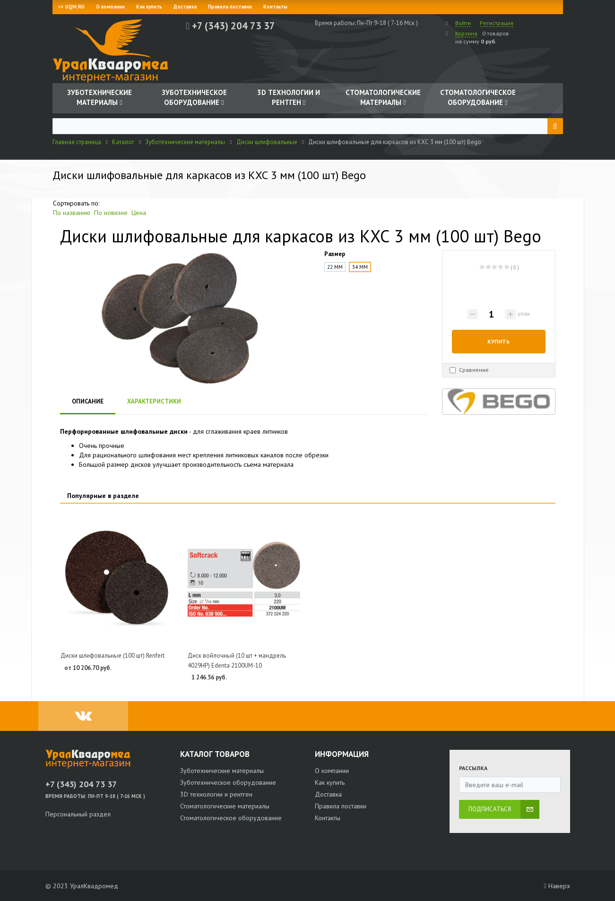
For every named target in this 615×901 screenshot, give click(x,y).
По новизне (111, 212)
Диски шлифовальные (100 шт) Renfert (113, 656)
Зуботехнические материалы (222, 770)
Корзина (466, 33)
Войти (463, 22)
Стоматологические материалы (224, 806)
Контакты (275, 6)
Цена (138, 212)
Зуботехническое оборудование (228, 782)
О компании (110, 6)
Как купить (149, 6)
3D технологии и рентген (216, 794)
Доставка (185, 6)
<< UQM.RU (71, 6)
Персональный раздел (78, 814)
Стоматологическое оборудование (231, 818)
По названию (71, 212)
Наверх (557, 886)
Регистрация (496, 22)
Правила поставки (230, 6)
